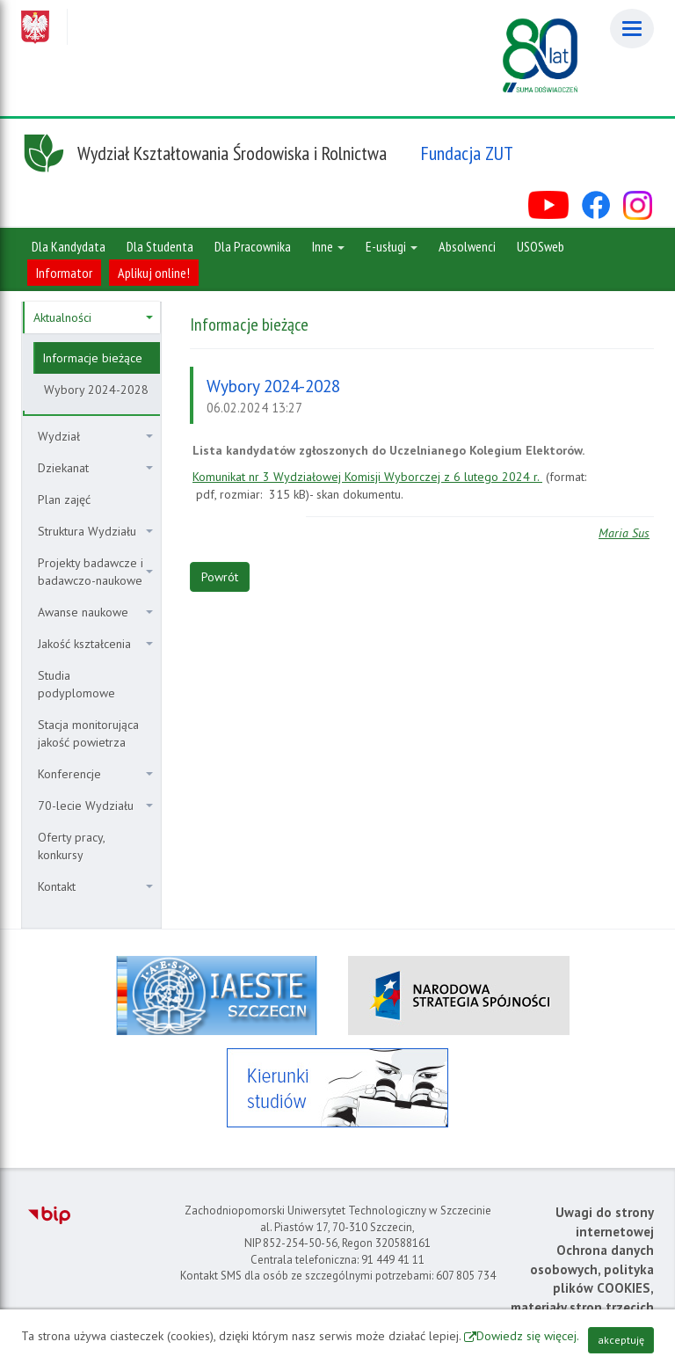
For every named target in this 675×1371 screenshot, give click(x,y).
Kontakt (95, 886)
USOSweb (540, 246)
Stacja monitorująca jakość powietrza (88, 733)
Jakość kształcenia (95, 644)
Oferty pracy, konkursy (71, 846)
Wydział (95, 436)
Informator (64, 272)
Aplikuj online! (154, 272)
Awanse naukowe (95, 612)
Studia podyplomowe (76, 684)
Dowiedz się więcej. (527, 1336)
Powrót (219, 577)
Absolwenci (467, 246)
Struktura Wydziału (95, 531)
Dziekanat (95, 468)
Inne (328, 246)
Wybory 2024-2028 (96, 389)
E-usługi (391, 246)
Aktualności (93, 317)
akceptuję (621, 1339)
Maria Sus (624, 533)
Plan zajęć (64, 499)
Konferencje (95, 774)
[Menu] (632, 28)
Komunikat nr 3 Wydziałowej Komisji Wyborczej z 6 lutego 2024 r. (367, 477)
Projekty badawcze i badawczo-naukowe (95, 571)
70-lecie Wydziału (95, 805)
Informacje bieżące (92, 358)
